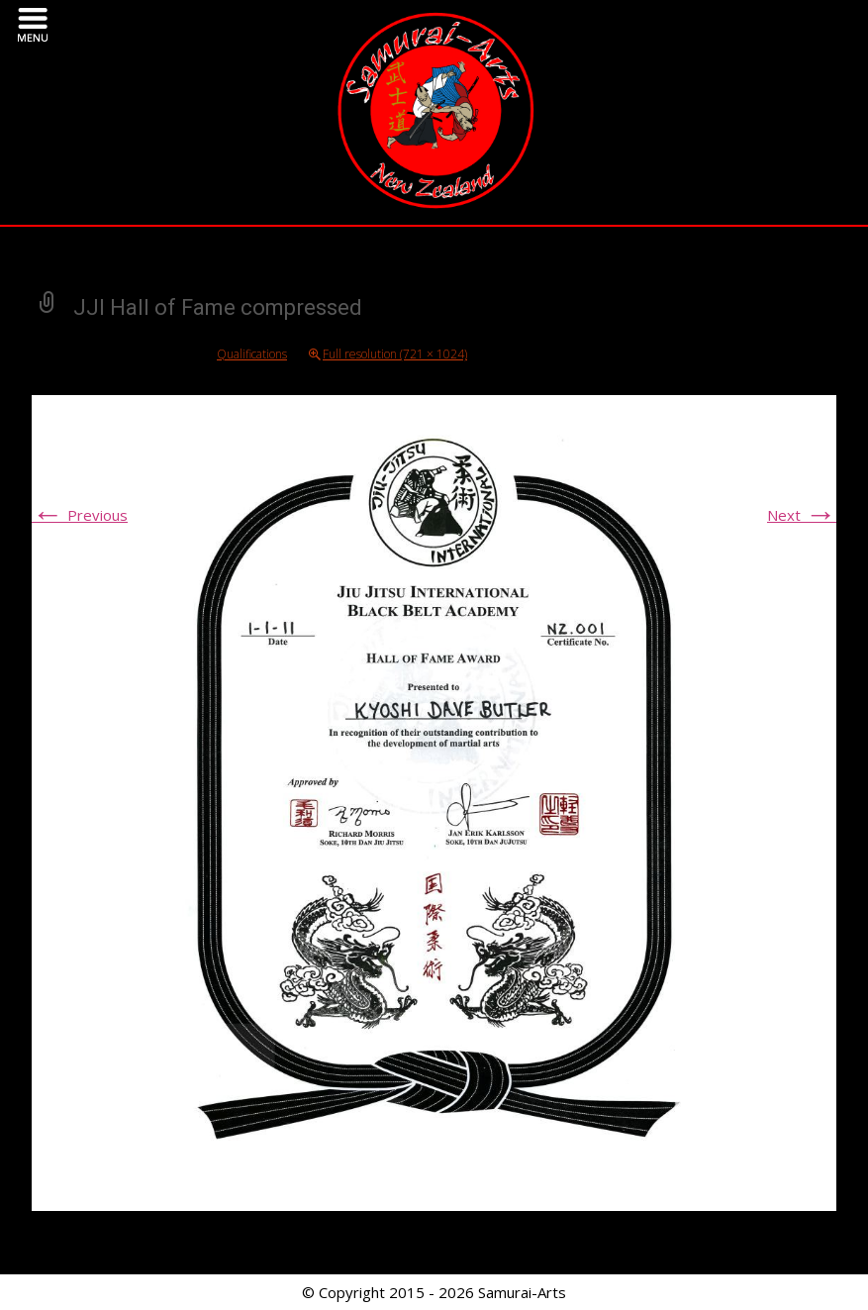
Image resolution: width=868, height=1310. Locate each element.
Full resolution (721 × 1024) (395, 354)
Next (801, 515)
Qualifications (252, 354)
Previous (80, 515)
